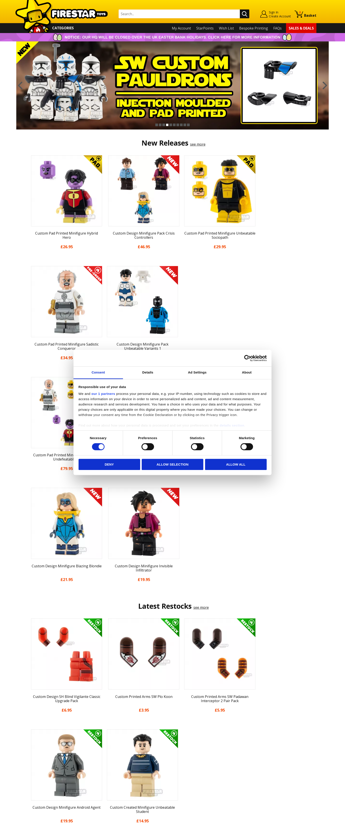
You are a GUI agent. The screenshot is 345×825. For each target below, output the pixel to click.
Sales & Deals (301, 28)
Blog (32, 753)
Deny (109, 464)
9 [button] (185, 125)
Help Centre (110, 735)
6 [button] (174, 125)
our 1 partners (103, 394)
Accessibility (38, 779)
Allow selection (173, 464)
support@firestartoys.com (122, 750)
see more (198, 144)
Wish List (226, 28)
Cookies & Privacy (43, 772)
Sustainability (40, 785)
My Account (181, 28)
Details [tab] (147, 372)
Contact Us (110, 728)
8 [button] (181, 125)
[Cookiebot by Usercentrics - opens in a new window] (247, 358)
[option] (172, 85)
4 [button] (167, 125)
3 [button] (163, 125)
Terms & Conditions (45, 766)
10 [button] (188, 125)
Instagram (207, 745)
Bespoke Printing (253, 28)
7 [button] (177, 125)
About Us (36, 741)
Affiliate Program (115, 783)
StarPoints (205, 28)
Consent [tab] (98, 372)
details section (232, 425)
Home (34, 728)
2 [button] (160, 125)
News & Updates (42, 747)
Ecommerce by (300, 820)
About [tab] (247, 372)
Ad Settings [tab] (197, 372)
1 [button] (156, 125)
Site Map (36, 791)
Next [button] (325, 85)
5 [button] (170, 125)
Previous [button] (20, 85)
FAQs (277, 28)
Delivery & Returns (44, 760)
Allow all (236, 464)
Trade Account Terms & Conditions (129, 775)
